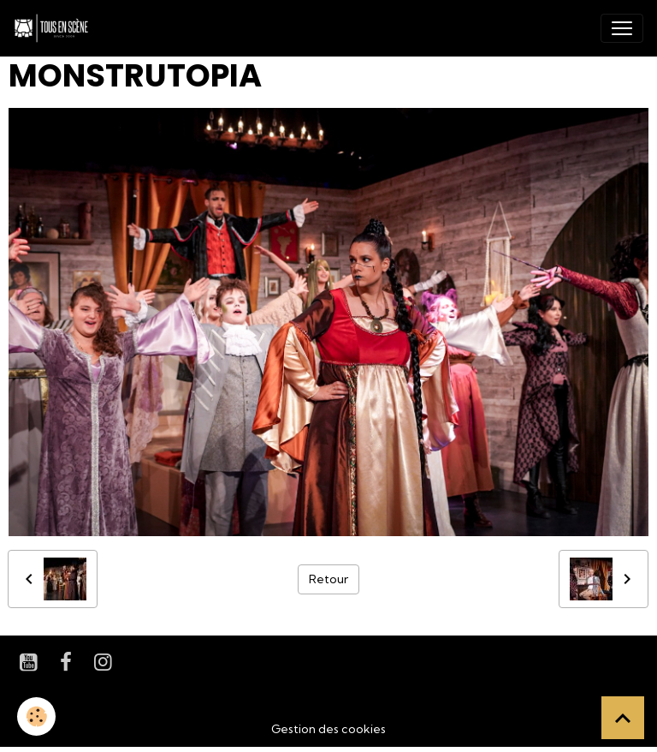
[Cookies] (36, 716)
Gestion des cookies (328, 729)
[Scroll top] (622, 717)
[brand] (55, 28)
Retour (328, 579)
